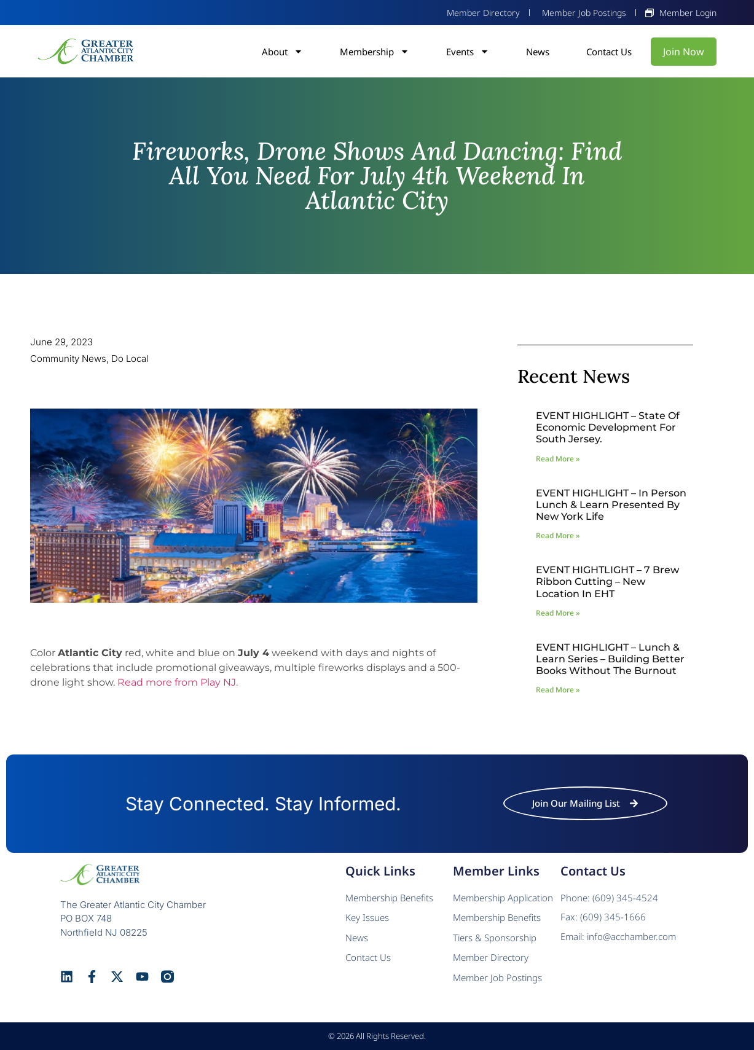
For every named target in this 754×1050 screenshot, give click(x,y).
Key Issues (367, 917)
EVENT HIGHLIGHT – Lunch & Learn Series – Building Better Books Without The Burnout (610, 658)
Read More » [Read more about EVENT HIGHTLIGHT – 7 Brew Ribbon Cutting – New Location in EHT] (557, 613)
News (537, 51)
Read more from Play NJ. (177, 682)
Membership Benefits (389, 897)
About (282, 51)
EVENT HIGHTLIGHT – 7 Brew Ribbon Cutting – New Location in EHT (607, 581)
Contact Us (609, 51)
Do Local (130, 358)
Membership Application (503, 897)
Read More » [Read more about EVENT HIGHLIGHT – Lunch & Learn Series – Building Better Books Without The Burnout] (557, 689)
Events (467, 51)
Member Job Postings (497, 977)
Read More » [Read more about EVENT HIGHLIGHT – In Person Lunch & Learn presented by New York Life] (557, 535)
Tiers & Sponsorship (494, 937)
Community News (68, 358)
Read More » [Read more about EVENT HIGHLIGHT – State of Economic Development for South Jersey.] (557, 458)
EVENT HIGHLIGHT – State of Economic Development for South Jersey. (608, 427)
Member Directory (490, 957)
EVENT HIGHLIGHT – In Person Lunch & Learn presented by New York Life (611, 504)
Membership (374, 51)
